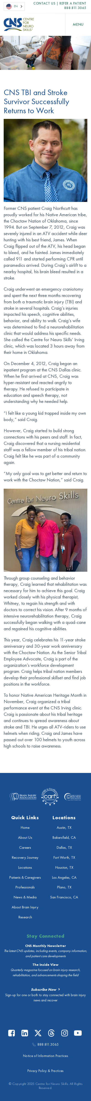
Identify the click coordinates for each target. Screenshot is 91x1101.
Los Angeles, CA (64, 877)
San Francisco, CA (64, 897)
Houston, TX (64, 867)
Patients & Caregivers (25, 877)
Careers (25, 847)
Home (25, 827)
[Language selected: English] (14, 6)
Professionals (25, 887)
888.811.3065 (75, 8)
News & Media (25, 897)
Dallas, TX (64, 847)
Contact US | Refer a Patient (59, 3)
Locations (25, 867)
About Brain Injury (25, 907)
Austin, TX (64, 827)
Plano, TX (64, 887)
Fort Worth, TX (64, 857)
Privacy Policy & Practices (45, 1071)
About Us (25, 837)
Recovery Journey (25, 857)
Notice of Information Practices (45, 1056)
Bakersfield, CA (64, 837)
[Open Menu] (78, 24)
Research (25, 917)
